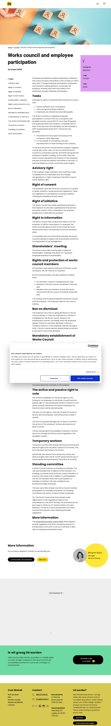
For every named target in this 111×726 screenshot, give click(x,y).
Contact (11, 705)
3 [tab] (57, 633)
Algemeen (86, 70)
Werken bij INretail (15, 702)
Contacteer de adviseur (21, 559)
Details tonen (91, 372)
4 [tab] (60, 633)
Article (16, 47)
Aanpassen (55, 378)
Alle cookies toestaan (85, 378)
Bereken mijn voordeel (86, 659)
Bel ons (42, 559)
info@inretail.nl (42, 699)
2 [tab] (54, 633)
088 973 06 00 (41, 694)
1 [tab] (51, 633)
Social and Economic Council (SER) (49, 521)
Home (10, 47)
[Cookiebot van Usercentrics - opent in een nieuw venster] (91, 346)
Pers (9, 697)
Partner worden (14, 700)
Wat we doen (13, 694)
